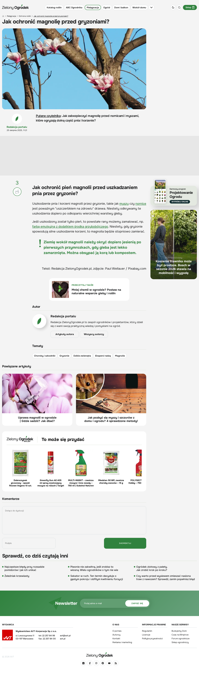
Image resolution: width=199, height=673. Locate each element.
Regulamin (147, 631)
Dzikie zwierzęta (82, 355)
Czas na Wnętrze (180, 634)
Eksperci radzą (103, 355)
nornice (140, 204)
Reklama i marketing (122, 642)
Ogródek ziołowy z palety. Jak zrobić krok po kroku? (152, 568)
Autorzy (116, 634)
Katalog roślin (54, 7)
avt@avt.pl (65, 635)
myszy (124, 204)
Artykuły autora (64, 334)
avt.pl (62, 638)
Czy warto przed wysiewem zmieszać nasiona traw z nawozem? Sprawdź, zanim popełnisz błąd (165, 577)
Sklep (189, 7)
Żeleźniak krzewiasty (17, 576)
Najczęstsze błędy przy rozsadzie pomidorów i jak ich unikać (24, 568)
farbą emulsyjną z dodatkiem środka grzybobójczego (70, 227)
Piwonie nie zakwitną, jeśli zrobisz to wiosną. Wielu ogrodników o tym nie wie (94, 568)
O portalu (117, 631)
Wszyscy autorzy (94, 334)
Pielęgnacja (93, 7)
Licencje (146, 634)
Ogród (106, 7)
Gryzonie (64, 355)
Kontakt (116, 638)
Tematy (37, 346)
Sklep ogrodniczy (180, 642)
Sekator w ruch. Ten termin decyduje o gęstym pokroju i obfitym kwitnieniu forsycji (96, 577)
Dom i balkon (121, 7)
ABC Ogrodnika (74, 7)
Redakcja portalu (17, 127)
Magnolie (120, 355)
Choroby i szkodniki (44, 355)
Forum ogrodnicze (181, 638)
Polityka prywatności (152, 638)
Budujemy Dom (179, 631)
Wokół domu (139, 7)
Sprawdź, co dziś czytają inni (35, 556)
